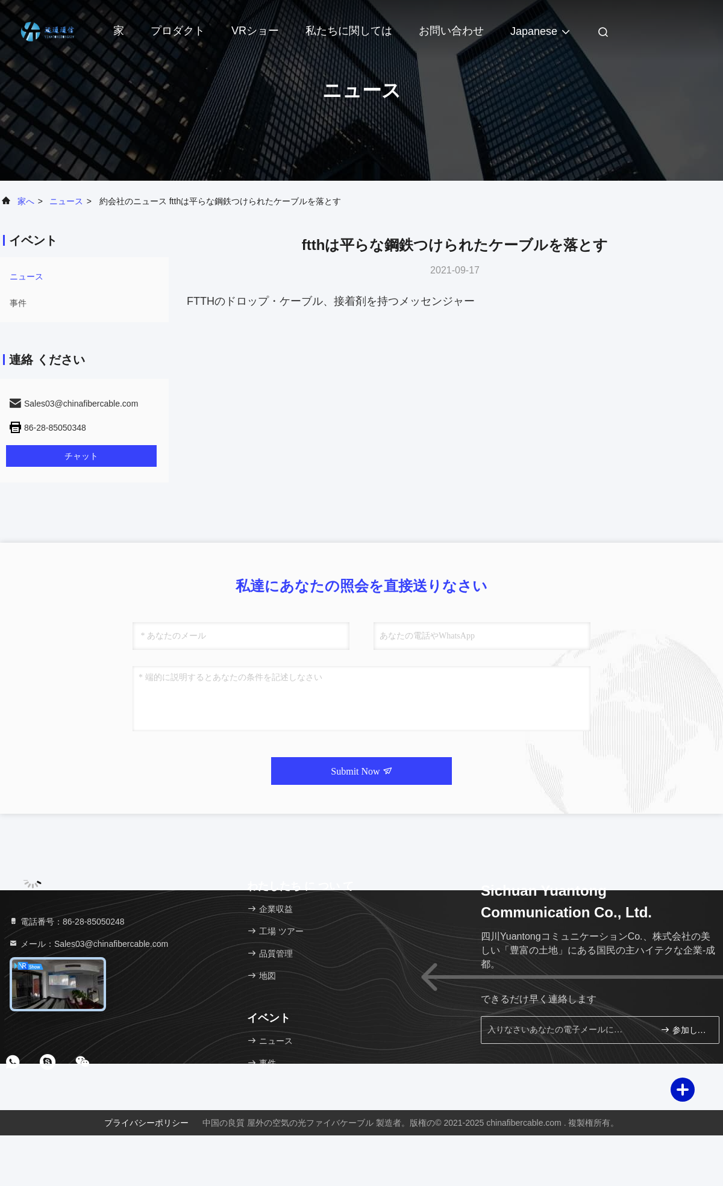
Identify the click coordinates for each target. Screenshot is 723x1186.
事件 (18, 303)
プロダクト (178, 31)
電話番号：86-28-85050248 (66, 921)
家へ (25, 201)
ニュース (66, 201)
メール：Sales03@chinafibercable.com (88, 944)
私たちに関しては (348, 31)
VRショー (255, 31)
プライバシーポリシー (146, 1123)
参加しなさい (684, 1030)
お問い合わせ (451, 31)
